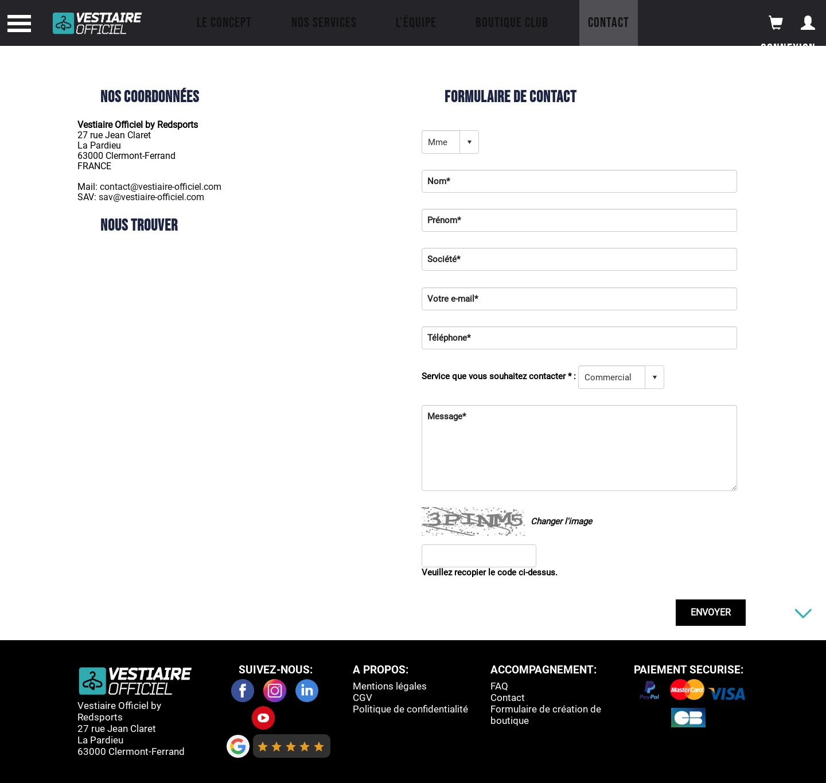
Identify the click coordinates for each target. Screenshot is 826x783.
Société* (443, 259)
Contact (608, 22)
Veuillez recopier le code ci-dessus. (490, 572)
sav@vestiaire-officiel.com (151, 197)
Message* (446, 416)
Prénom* (444, 220)
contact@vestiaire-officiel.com (160, 186)
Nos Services (324, 22)
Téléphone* (448, 338)
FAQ (499, 686)
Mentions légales (390, 686)
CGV (362, 697)
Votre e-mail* (452, 299)
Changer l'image (561, 521)
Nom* (438, 181)
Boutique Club (512, 22)
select (469, 142)
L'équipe (416, 22)
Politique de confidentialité (410, 709)
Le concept (224, 22)
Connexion (788, 50)
